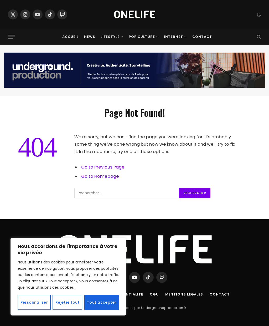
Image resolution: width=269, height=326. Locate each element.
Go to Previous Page (103, 167)
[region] (68, 276)
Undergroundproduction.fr (163, 307)
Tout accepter (101, 302)
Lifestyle (110, 36)
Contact (202, 36)
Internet (173, 36)
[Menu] (11, 37)
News (89, 36)
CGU (154, 294)
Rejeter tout (67, 302)
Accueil (70, 36)
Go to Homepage (100, 176)
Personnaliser (34, 302)
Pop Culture (142, 36)
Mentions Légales (184, 294)
